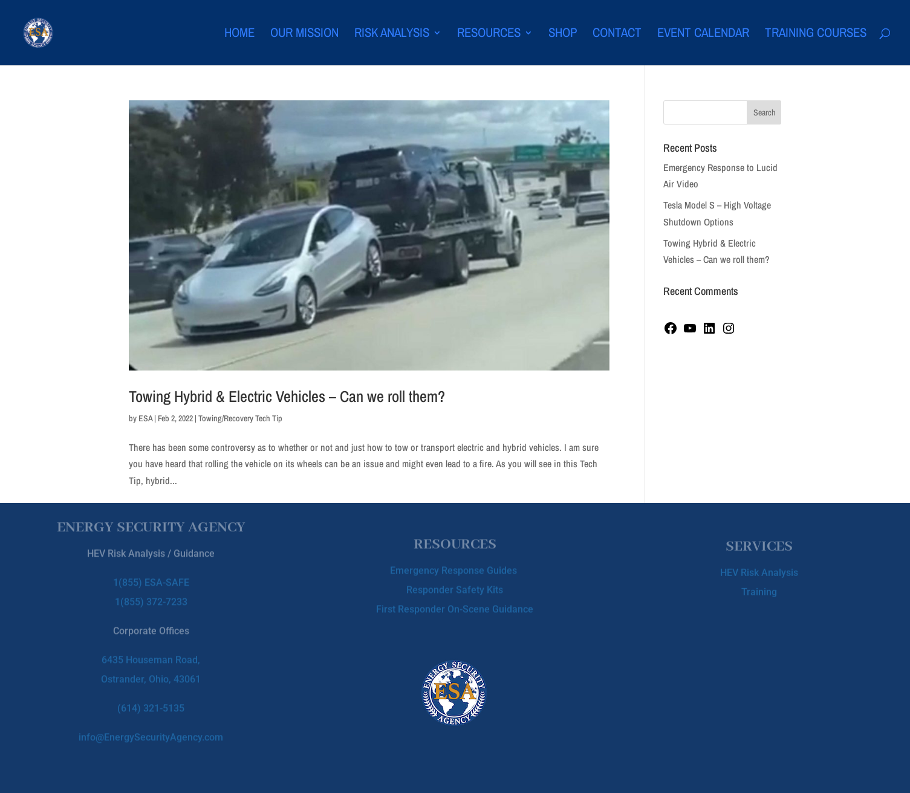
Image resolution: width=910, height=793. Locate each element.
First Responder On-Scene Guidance (454, 605)
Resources (489, 34)
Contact (617, 34)
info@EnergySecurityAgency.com (151, 727)
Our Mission (304, 34)
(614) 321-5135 (150, 698)
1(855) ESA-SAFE (151, 572)
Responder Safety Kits (454, 586)
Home (239, 34)
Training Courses (815, 34)
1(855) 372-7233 (151, 592)
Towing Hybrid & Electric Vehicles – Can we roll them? (287, 396)
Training (759, 589)
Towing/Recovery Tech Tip (240, 418)
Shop (562, 34)
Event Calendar (703, 34)
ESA (145, 418)
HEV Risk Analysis (759, 569)
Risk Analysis (391, 34)
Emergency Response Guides (454, 566)
